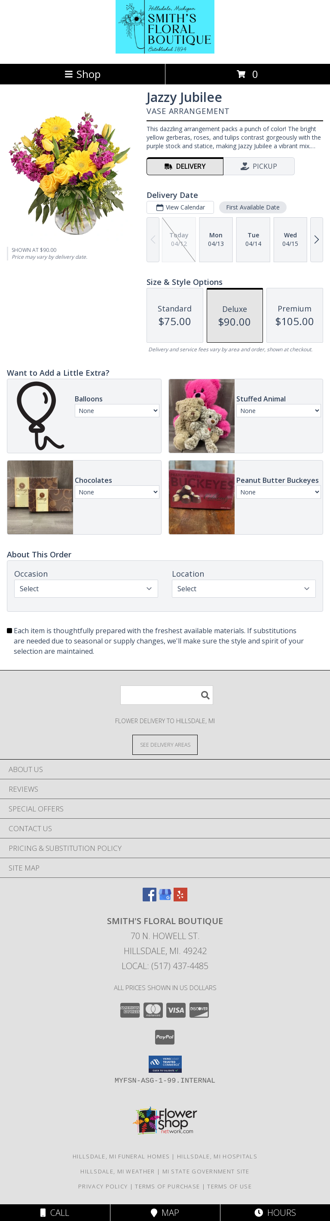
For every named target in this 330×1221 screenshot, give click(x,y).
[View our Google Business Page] (165, 899)
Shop (82, 74)
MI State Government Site (206, 1171)
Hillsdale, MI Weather (117, 1171)
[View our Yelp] (180, 899)
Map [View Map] (165, 1212)
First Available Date (253, 207)
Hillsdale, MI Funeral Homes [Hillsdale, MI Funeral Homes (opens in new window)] (121, 1156)
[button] (165, 1064)
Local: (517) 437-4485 (165, 966)
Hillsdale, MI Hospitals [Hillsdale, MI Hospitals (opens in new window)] (217, 1156)
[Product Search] (166, 695)
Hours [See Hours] (275, 1212)
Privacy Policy (103, 1186)
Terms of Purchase (167, 1186)
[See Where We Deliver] (165, 744)
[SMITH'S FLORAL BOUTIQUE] (165, 51)
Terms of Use (229, 1186)
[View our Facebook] (149, 899)
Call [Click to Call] (54, 1212)
